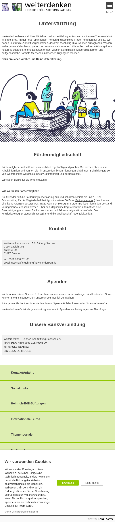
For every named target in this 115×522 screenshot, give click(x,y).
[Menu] (109, 5)
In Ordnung (68, 482)
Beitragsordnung (84, 200)
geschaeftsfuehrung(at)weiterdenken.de (33, 262)
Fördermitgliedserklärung (40, 197)
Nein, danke (92, 482)
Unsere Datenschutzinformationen (21, 512)
